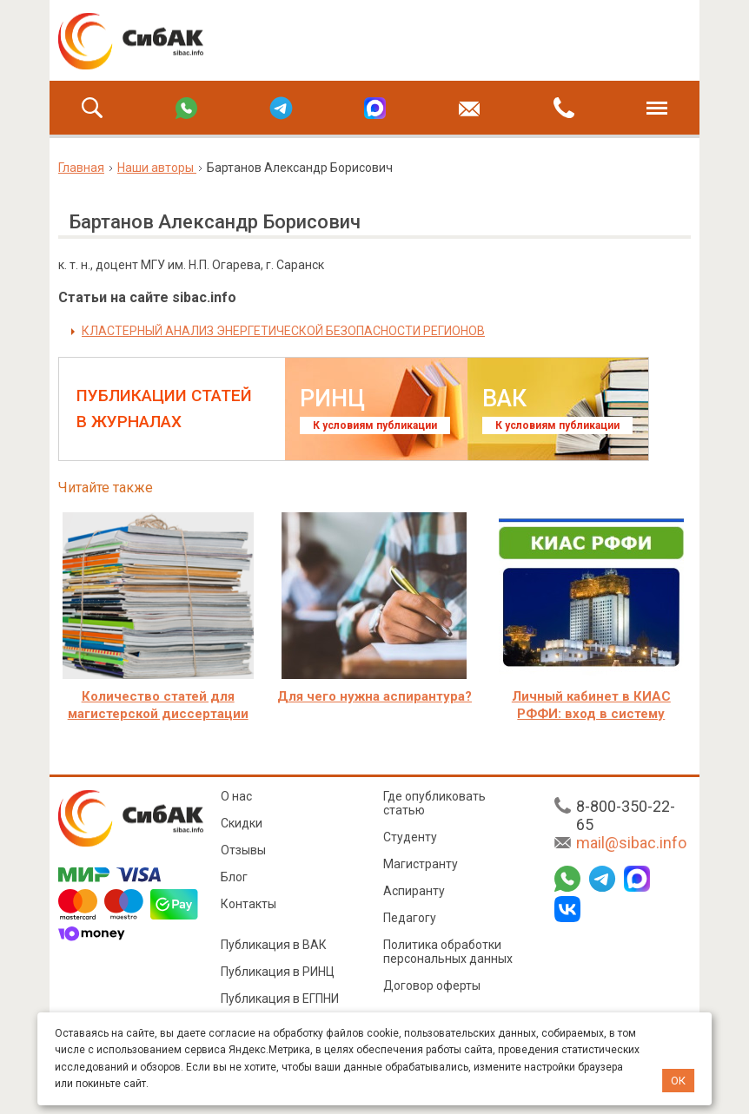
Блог (234, 877)
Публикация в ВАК (274, 945)
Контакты (248, 904)
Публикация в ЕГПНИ (280, 998)
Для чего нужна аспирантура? (374, 696)
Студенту (410, 837)
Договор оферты (432, 985)
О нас (236, 796)
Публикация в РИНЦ (278, 972)
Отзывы (243, 850)
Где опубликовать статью (434, 803)
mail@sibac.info (631, 843)
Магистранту (420, 864)
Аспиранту (414, 891)
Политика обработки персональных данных (448, 952)
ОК (678, 1080)
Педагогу (409, 918)
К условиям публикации (375, 425)
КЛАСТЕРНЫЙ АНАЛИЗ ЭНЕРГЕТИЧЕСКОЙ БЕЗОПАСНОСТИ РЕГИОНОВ (283, 331)
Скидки (241, 823)
